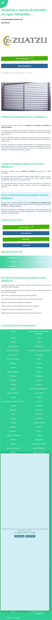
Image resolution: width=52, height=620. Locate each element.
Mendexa (39, 376)
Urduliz (39, 435)
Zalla (39, 342)
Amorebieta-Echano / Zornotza (13, 401)
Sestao (13, 338)
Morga (13, 452)
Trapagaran (13, 346)
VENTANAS (39, 258)
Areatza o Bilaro (13, 393)
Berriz (39, 359)
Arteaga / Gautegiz (13, 435)
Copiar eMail (26, 245)
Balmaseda (39, 346)
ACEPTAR (30, 536)
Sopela (13, 342)
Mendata (13, 376)
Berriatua (39, 418)
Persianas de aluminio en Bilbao (17, 72)
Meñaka (13, 380)
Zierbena (13, 410)
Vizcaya (13, 331)
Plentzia (13, 440)
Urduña (13, 385)
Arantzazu (39, 406)
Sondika (39, 338)
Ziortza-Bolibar (13, 372)
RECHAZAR (19, 536)
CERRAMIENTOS (13, 258)
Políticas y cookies (13, 618)
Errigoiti (13, 444)
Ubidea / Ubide (38, 423)
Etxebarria (39, 427)
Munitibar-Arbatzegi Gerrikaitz (39, 351)
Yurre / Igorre (39, 393)
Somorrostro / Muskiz (39, 444)
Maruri (39, 372)
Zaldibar (39, 397)
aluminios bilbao (5, 72)
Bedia (13, 611)
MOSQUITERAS (39, 262)
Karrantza (39, 363)
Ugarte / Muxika (39, 452)
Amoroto (39, 401)
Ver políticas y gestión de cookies (25, 532)
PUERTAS (13, 262)
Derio (13, 414)
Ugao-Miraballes (39, 448)
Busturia (13, 363)
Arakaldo (13, 406)
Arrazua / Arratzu (13, 359)
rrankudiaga (39, 355)
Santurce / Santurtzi (13, 448)
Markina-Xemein (13, 351)
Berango (39, 414)
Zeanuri (13, 368)
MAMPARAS (13, 266)
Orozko (38, 385)
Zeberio (39, 368)
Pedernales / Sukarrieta (39, 389)
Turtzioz (13, 423)
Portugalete (39, 440)
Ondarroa (39, 380)
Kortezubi (39, 410)
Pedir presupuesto (24, 66)
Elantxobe (13, 431)
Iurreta (13, 397)
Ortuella (13, 389)
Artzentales (13, 355)
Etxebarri (13, 427)
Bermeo (13, 418)
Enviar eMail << (26, 239)
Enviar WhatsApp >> (24, 58)
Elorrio (39, 431)
